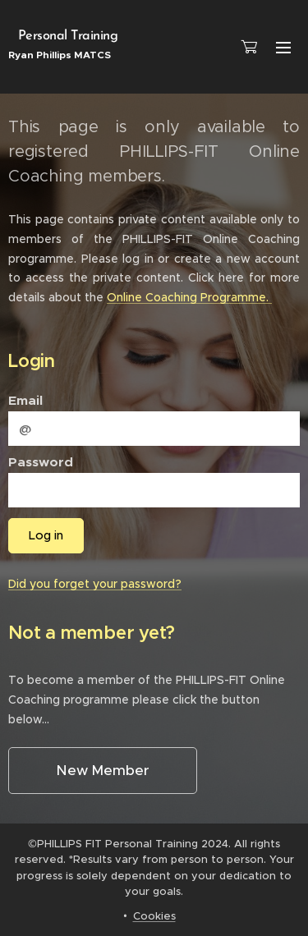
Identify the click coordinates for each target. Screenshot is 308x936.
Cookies (154, 916)
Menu (283, 47)
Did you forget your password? (95, 583)
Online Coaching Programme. (189, 297)
